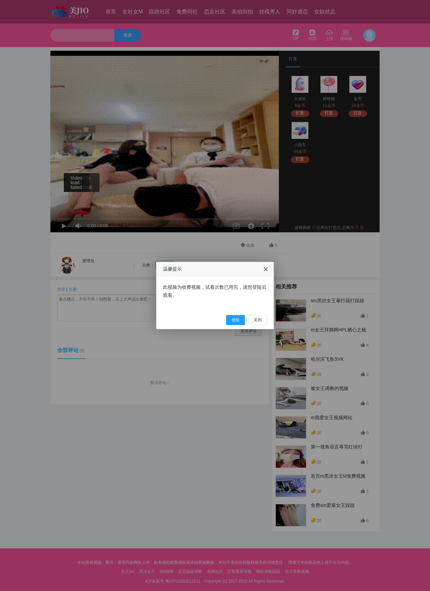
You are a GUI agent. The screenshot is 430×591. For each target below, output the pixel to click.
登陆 (235, 320)
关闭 (258, 320)
